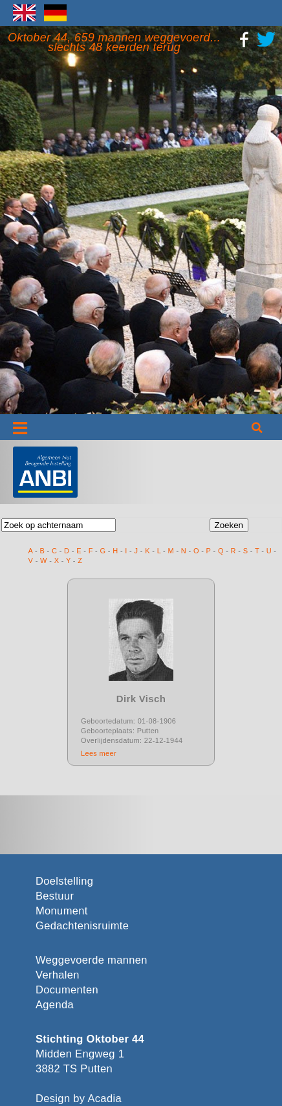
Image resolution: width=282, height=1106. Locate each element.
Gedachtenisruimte (82, 926)
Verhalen (58, 975)
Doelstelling (64, 881)
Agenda (55, 1005)
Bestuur (55, 896)
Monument (62, 911)
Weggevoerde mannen (91, 960)
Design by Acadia (79, 1098)
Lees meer (98, 753)
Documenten (67, 990)
